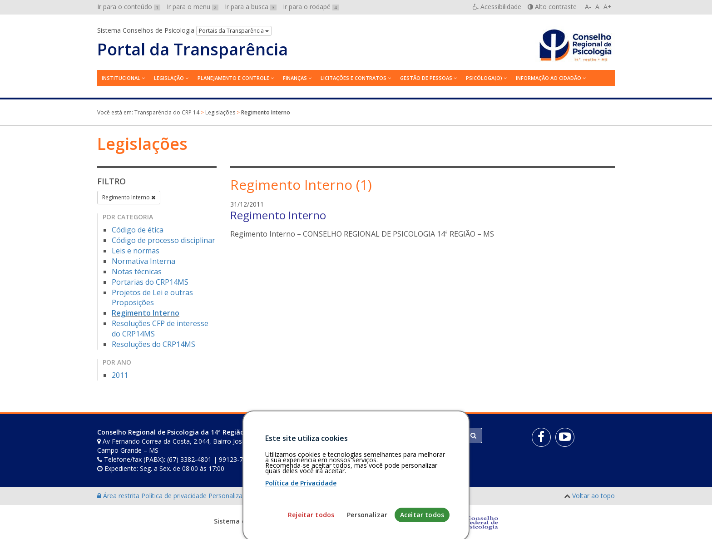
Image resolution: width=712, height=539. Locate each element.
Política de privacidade (174, 495)
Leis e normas (135, 251)
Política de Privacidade (300, 533)
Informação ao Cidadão (548, 77)
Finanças (295, 77)
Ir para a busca (251, 6)
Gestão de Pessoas (426, 77)
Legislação (169, 77)
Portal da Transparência (192, 49)
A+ (607, 6)
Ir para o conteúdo (128, 6)
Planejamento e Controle (233, 77)
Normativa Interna (143, 261)
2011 (120, 375)
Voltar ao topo (593, 495)
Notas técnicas (137, 272)
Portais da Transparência (234, 31)
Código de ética (137, 230)
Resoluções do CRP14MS (153, 344)
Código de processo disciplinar (163, 240)
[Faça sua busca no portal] (392, 435)
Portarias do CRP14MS (150, 282)
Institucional (121, 77)
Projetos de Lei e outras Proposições (152, 297)
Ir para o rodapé (311, 6)
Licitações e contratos (353, 77)
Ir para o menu (192, 6)
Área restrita (119, 495)
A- (588, 6)
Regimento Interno (128, 197)
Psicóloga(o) (484, 77)
